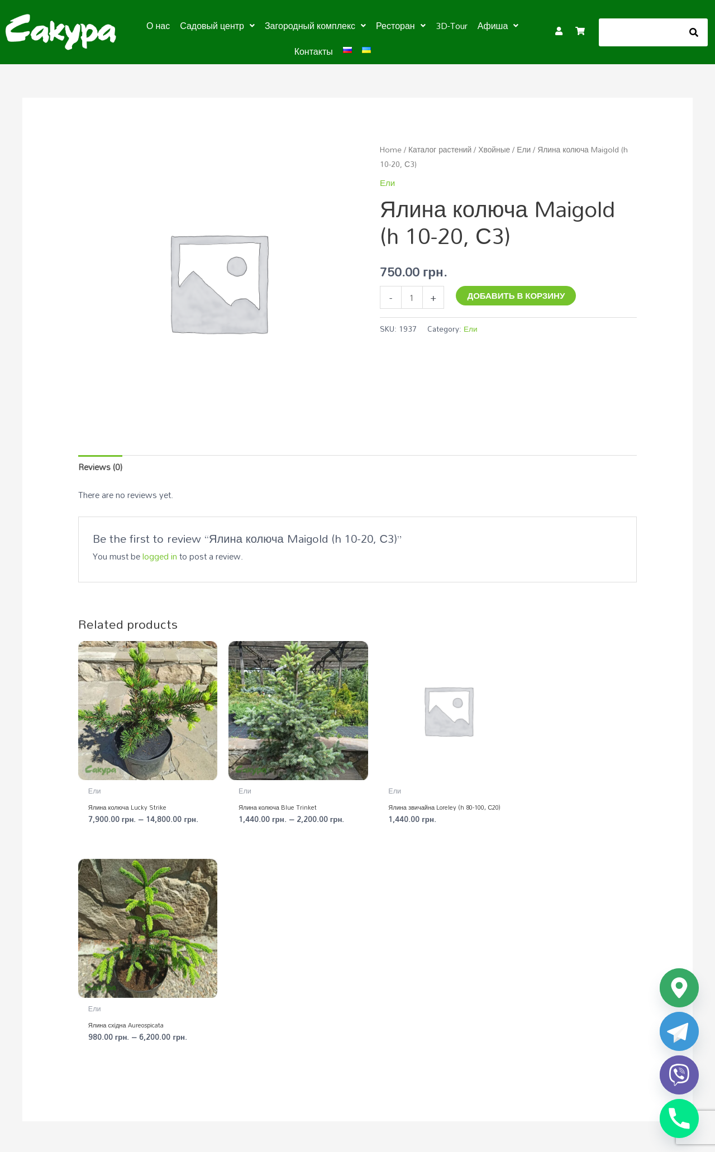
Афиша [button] (498, 26)
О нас (158, 26)
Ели (524, 149)
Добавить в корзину (516, 295)
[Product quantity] (412, 297)
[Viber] (679, 1074)
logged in (159, 556)
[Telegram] (679, 1031)
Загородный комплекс (496, 972)
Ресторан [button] (401, 26)
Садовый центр (315, 972)
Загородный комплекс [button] (315, 26)
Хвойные (494, 149)
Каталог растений (439, 149)
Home (391, 149)
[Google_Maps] (679, 987)
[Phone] (679, 1118)
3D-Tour (452, 26)
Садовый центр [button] (217, 26)
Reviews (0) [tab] (100, 466)
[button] (217, 26)
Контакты (313, 51)
